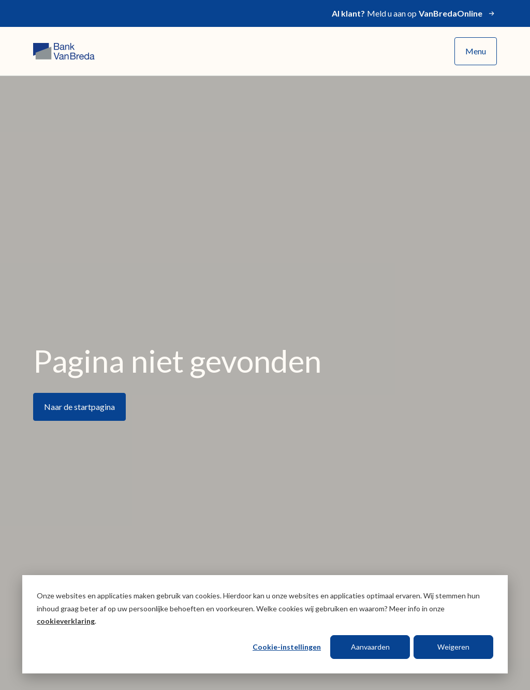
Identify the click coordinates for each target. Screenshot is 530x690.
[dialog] (265, 624)
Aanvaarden (370, 646)
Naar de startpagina (79, 407)
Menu (475, 51)
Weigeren (453, 646)
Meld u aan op (414, 13)
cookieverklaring (66, 620)
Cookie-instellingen (287, 646)
